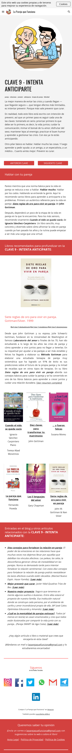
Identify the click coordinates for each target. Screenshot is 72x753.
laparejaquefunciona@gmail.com (45, 644)
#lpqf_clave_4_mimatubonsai (39, 327)
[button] (3, 11)
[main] (36, 85)
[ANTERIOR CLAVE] (19, 163)
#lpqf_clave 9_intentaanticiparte (20, 327)
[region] (36, 4)
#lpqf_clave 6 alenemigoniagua (57, 327)
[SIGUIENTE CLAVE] (53, 163)
